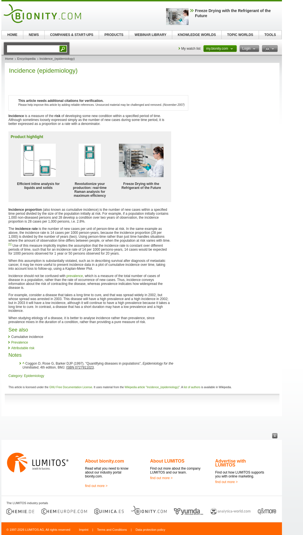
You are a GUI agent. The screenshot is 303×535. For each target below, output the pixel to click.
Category (15, 376)
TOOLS (270, 35)
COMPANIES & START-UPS (71, 35)
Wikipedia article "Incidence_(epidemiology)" (152, 387)
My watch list (191, 49)
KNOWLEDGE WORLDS (197, 35)
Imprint (83, 529)
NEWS (34, 35)
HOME (12, 35)
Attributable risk (23, 348)
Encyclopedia (26, 58)
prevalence (74, 276)
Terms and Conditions (112, 529)
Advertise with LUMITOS (230, 463)
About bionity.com (104, 461)
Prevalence (19, 342)
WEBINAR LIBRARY (151, 35)
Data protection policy (150, 529)
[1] (10, 244)
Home (9, 58)
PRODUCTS (113, 35)
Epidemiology (34, 376)
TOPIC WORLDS (240, 35)
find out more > (96, 486)
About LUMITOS (167, 461)
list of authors (192, 387)
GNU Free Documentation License (70, 387)
